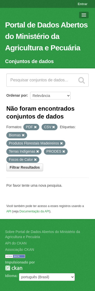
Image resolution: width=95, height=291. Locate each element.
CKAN (13, 268)
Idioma (10, 276)
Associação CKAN (19, 250)
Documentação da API (34, 211)
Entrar (82, 4)
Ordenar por (16, 95)
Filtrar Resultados (25, 167)
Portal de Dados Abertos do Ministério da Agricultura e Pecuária (46, 36)
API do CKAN (16, 243)
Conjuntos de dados (29, 61)
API (8, 211)
